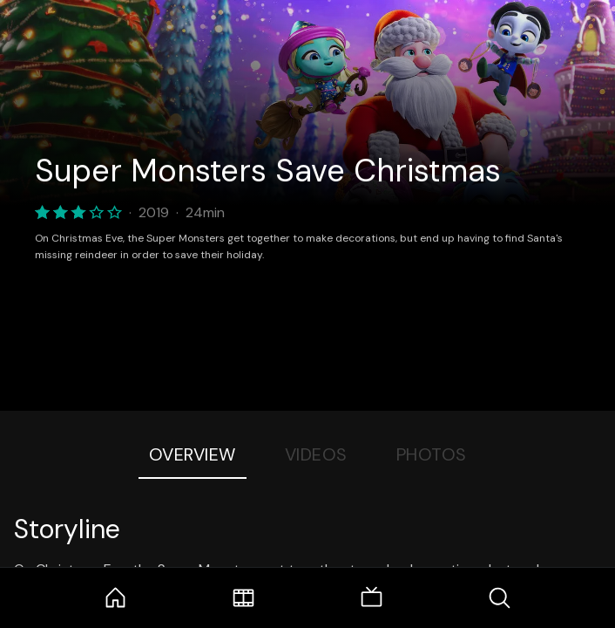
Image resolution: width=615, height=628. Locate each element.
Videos (316, 454)
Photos (431, 454)
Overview (192, 454)
